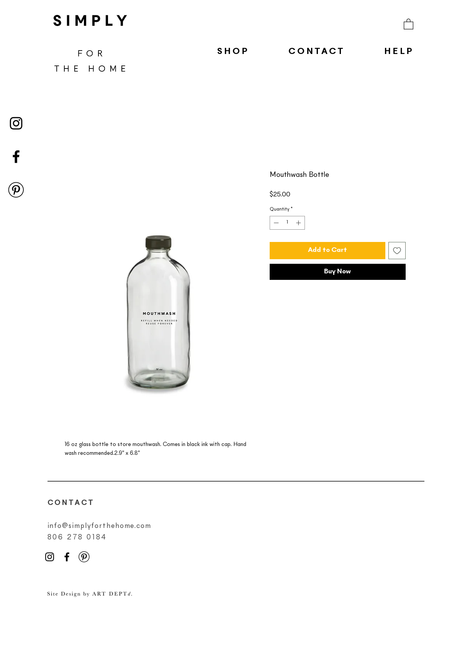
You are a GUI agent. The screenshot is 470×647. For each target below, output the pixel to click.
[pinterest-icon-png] (16, 189)
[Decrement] (275, 222)
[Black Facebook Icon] (16, 156)
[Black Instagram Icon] (16, 123)
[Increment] (299, 222)
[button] (408, 23)
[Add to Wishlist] (397, 250)
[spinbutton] (287, 222)
